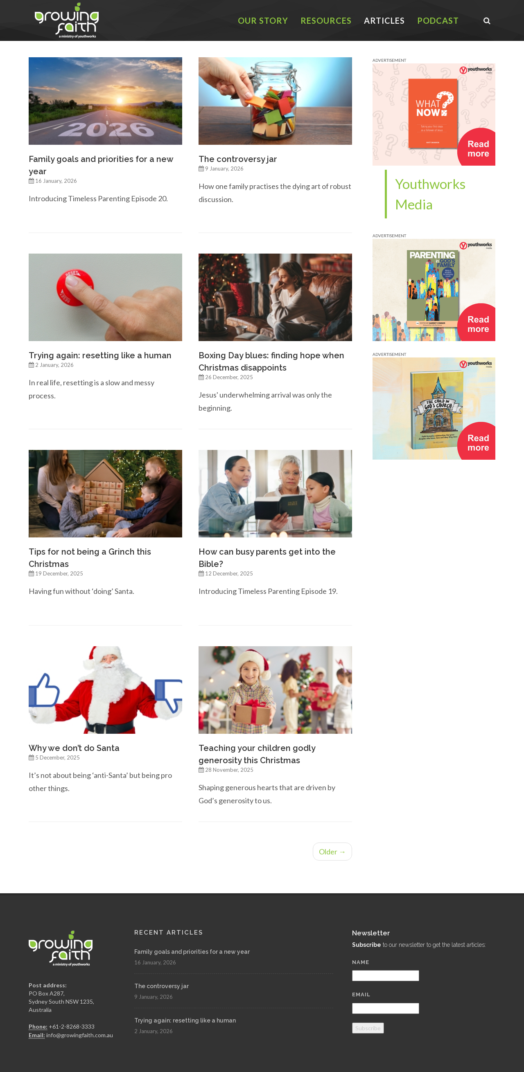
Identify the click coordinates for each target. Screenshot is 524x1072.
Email (361, 994)
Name (360, 962)
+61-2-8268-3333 (72, 1026)
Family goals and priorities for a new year (192, 951)
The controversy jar (238, 159)
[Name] (385, 975)
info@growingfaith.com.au (79, 1035)
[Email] (385, 1008)
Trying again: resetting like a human (100, 355)
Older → (332, 851)
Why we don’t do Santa (74, 748)
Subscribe (368, 1028)
